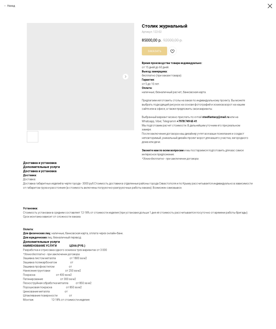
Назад (11, 5)
